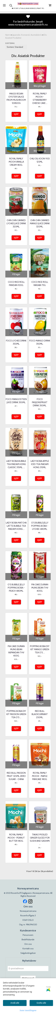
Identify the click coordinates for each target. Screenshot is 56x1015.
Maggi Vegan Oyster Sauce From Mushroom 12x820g (16, 98)
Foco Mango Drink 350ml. (39, 342)
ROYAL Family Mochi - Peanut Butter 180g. (16, 837)
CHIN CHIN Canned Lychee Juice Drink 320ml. (16, 223)
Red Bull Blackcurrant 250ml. (40, 714)
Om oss (28, 944)
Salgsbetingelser (28, 953)
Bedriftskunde (28, 939)
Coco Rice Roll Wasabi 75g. (39, 284)
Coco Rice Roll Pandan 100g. (16, 284)
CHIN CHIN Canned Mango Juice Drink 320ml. (40, 223)
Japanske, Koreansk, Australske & (27, 34)
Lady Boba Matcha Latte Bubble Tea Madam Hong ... (16, 525)
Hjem (7, 34)
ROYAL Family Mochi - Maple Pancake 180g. (39, 776)
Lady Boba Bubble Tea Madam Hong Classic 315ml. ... (16, 464)
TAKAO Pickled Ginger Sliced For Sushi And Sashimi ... (40, 839)
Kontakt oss (28, 948)
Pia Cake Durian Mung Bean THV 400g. (39, 587)
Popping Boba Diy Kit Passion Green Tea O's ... (16, 714)
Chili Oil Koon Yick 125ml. (40, 160)
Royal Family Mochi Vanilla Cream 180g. (16, 161)
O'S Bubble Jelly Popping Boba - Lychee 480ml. (39, 525)
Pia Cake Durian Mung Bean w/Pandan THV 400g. (16, 651)
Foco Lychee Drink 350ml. (16, 342)
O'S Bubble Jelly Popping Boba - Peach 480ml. (16, 587)
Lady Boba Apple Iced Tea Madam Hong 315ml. (40, 464)
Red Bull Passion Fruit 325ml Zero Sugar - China (16, 776)
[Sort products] (16, 47)
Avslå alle (14, 1003)
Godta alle (41, 1003)
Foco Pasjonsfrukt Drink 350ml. (39, 402)
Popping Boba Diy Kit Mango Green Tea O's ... (39, 649)
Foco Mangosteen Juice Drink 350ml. (16, 401)
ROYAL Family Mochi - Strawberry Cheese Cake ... (39, 98)
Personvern (28, 935)
